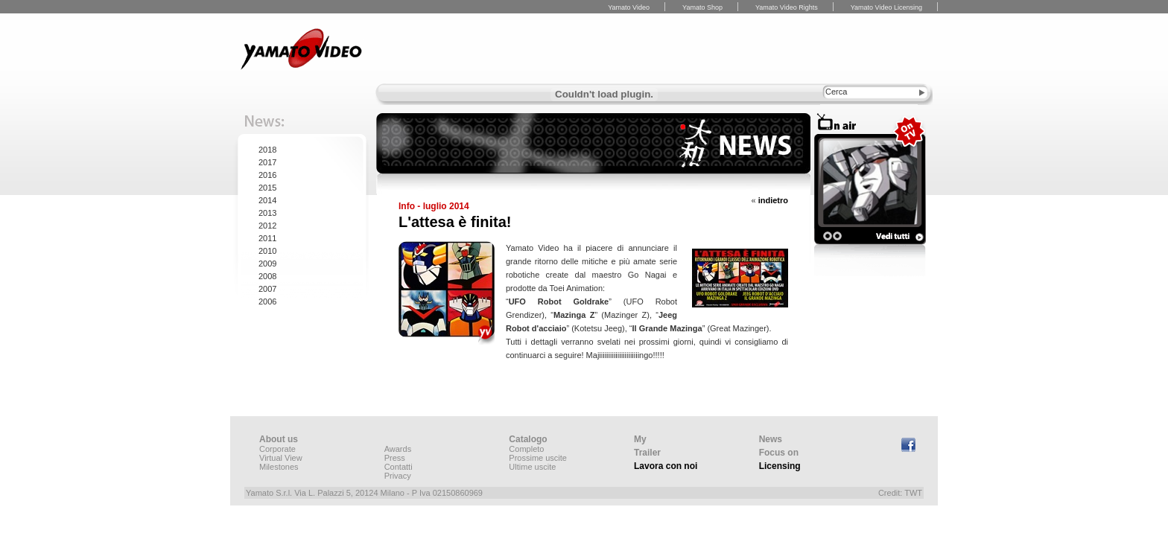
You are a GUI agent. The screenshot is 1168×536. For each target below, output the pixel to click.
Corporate (277, 448)
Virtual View (280, 457)
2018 (267, 149)
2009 (267, 263)
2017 (267, 162)
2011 (267, 238)
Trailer (647, 452)
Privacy (397, 475)
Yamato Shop (702, 7)
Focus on (779, 452)
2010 (267, 250)
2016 (267, 174)
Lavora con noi (665, 466)
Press (394, 457)
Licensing (780, 466)
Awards (397, 448)
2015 (267, 187)
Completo (526, 448)
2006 (267, 301)
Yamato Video (629, 7)
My (640, 439)
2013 (267, 212)
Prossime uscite (538, 457)
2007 (267, 288)
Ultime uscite (532, 466)
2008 (267, 276)
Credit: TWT (900, 492)
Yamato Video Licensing (886, 7)
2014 (267, 200)
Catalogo (528, 439)
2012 (267, 225)
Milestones (279, 466)
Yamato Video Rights (786, 7)
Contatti (398, 466)
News (770, 439)
